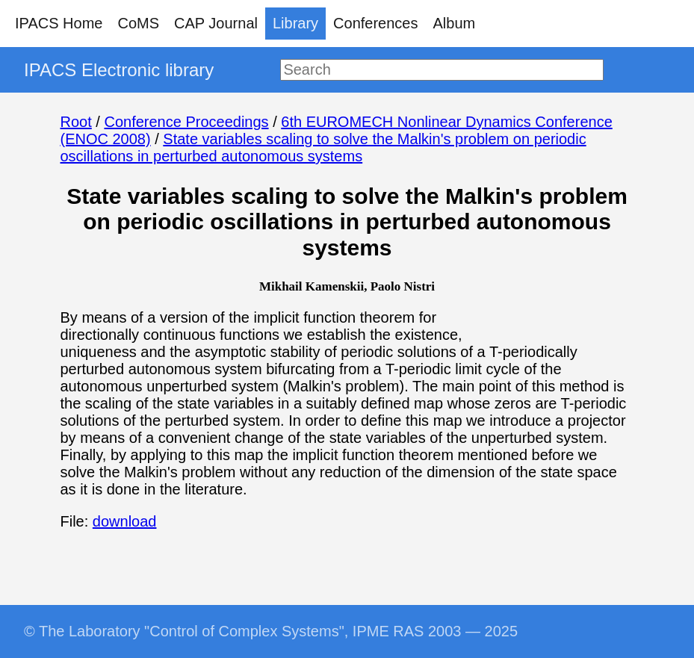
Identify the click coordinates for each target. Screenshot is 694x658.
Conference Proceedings (186, 122)
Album (454, 23)
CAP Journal (216, 23)
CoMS (138, 23)
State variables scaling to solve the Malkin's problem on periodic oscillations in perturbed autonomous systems (323, 147)
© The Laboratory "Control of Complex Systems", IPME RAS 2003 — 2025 (271, 631)
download (125, 521)
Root (76, 122)
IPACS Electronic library (119, 70)
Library (295, 23)
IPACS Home (58, 23)
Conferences (375, 23)
